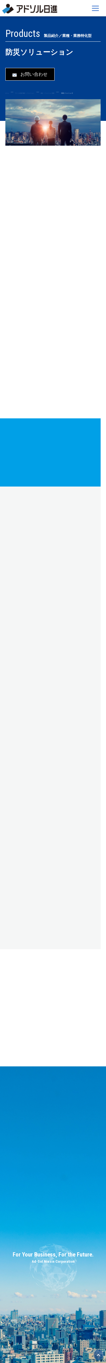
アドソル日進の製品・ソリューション (24, 93)
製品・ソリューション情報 (47, 93)
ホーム (7, 93)
